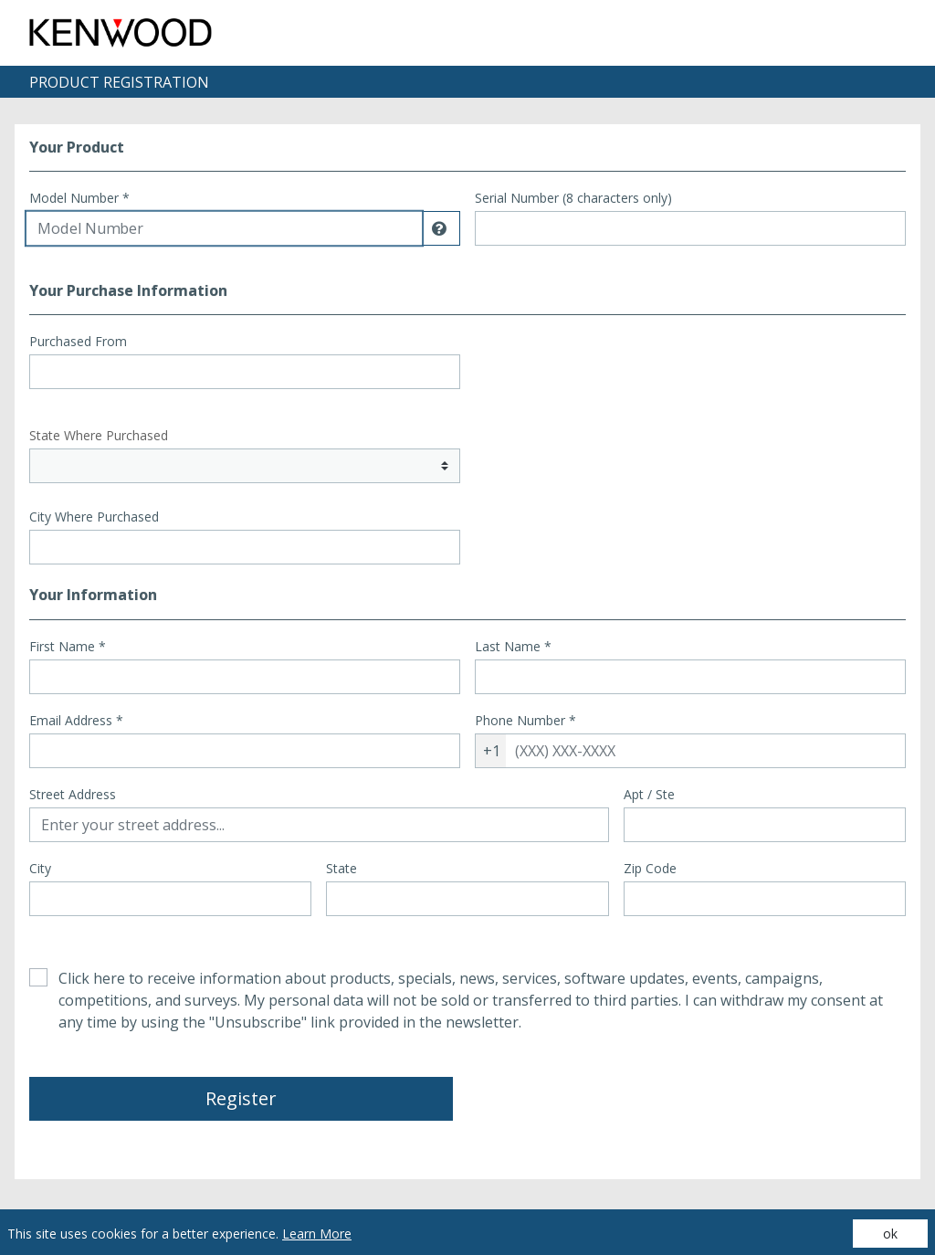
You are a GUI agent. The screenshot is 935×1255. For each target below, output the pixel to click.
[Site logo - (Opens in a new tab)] (120, 32)
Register (241, 1098)
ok (890, 1233)
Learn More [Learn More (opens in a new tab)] (317, 1233)
